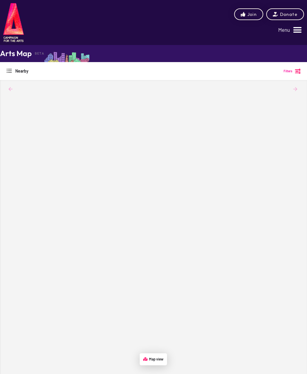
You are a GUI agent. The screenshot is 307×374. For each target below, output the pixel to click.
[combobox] (66, 71)
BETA (39, 53)
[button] (290, 30)
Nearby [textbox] (21, 70)
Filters (292, 71)
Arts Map (16, 53)
